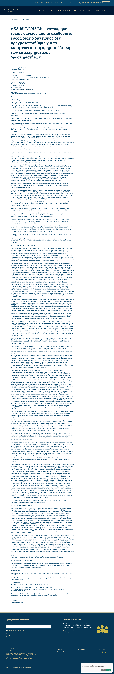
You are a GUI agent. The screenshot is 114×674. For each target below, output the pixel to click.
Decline (103, 670)
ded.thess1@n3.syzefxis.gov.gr (25, 89)
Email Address (10, 624)
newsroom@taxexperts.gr (70, 3)
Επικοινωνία (105, 3)
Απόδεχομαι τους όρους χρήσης (16, 630)
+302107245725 (95, 3)
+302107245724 (85, 3)
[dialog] (96, 667)
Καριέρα (59, 649)
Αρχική (13, 19)
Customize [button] (84, 670)
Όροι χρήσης (81, 649)
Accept (108, 670)
